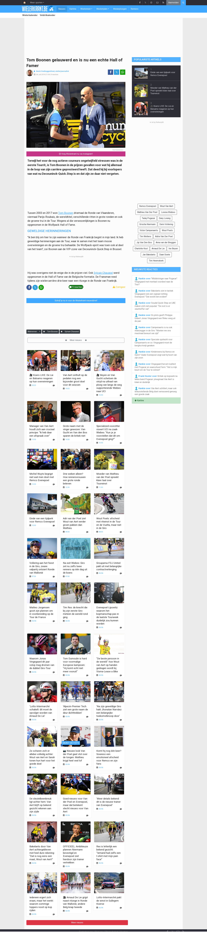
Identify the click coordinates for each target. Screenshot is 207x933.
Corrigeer (119, 287)
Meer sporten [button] (36, 2)
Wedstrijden (101, 9)
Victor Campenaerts (149, 230)
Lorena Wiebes (168, 212)
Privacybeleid (111, 924)
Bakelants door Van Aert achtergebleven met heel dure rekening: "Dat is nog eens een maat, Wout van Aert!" (42, 853)
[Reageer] (54, 385)
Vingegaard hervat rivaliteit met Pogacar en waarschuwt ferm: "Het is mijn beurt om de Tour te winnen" (156, 366)
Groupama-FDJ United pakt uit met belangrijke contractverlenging (108, 566)
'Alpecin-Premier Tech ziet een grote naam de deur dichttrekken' (75, 709)
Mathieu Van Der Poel (147, 212)
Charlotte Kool (141, 248)
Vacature (124, 924)
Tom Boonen (65, 212)
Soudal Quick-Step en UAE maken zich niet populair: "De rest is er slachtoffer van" (155, 305)
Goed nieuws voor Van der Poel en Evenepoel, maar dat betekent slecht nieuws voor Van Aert (75, 805)
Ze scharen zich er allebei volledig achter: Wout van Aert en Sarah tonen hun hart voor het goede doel (42, 757)
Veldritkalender (47, 15)
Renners (134, 9)
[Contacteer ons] (178, 924)
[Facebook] (167, 924)
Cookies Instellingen (102, 927)
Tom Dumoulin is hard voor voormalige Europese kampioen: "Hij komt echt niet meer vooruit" (75, 665)
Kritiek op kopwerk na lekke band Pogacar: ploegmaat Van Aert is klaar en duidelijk (156, 379)
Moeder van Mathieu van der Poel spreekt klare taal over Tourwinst (163, 91)
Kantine (72, 9)
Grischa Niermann (147, 224)
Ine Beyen (173, 248)
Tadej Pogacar (148, 218)
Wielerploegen (120, 9)
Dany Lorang (164, 218)
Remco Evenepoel (147, 206)
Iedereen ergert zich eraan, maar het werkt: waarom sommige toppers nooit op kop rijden (41, 904)
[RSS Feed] (183, 924)
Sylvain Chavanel (103, 272)
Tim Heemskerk (156, 260)
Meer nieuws (76, 340)
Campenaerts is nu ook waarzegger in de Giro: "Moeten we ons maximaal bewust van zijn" (153, 330)
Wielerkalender (30, 15)
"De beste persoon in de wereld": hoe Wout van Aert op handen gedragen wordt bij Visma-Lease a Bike (107, 665)
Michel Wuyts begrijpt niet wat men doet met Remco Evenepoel (41, 477)
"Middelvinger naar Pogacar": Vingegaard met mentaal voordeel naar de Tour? (156, 281)
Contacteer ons (86, 924)
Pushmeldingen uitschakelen (128, 927)
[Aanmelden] (44, 332)
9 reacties (54, 74)
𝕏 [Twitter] (172, 924)
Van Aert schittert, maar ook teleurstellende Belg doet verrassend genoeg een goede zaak (156, 391)
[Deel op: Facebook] (110, 72)
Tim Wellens (145, 236)
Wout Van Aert (166, 206)
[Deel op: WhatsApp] (122, 72)
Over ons (99, 924)
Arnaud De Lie (158, 248)
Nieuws (61, 9)
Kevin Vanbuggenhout (45, 71)
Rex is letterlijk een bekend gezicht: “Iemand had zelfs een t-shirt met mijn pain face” (108, 853)
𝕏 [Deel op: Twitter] (116, 72)
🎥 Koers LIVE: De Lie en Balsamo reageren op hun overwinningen (41, 378)
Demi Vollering (166, 224)
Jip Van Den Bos (144, 242)
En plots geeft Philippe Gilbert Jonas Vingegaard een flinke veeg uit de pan (155, 318)
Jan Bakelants (148, 254)
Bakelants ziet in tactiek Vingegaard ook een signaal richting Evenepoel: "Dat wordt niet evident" (154, 293)
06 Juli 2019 (40, 74)
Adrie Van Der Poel (164, 236)
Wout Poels (167, 230)
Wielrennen (85, 9)
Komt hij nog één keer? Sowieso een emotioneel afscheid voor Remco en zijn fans (108, 757)
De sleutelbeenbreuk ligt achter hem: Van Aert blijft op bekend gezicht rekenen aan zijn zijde (40, 805)
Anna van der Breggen (166, 242)
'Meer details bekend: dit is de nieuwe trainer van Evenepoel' (108, 801)
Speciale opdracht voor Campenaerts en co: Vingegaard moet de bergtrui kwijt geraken (153, 342)
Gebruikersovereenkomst (77, 927)
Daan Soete (164, 254)
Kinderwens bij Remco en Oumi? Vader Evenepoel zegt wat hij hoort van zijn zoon (156, 354)
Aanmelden (173, 2)
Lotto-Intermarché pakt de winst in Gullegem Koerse (108, 900)
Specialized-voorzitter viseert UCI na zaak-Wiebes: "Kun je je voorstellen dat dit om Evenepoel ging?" (108, 432)
